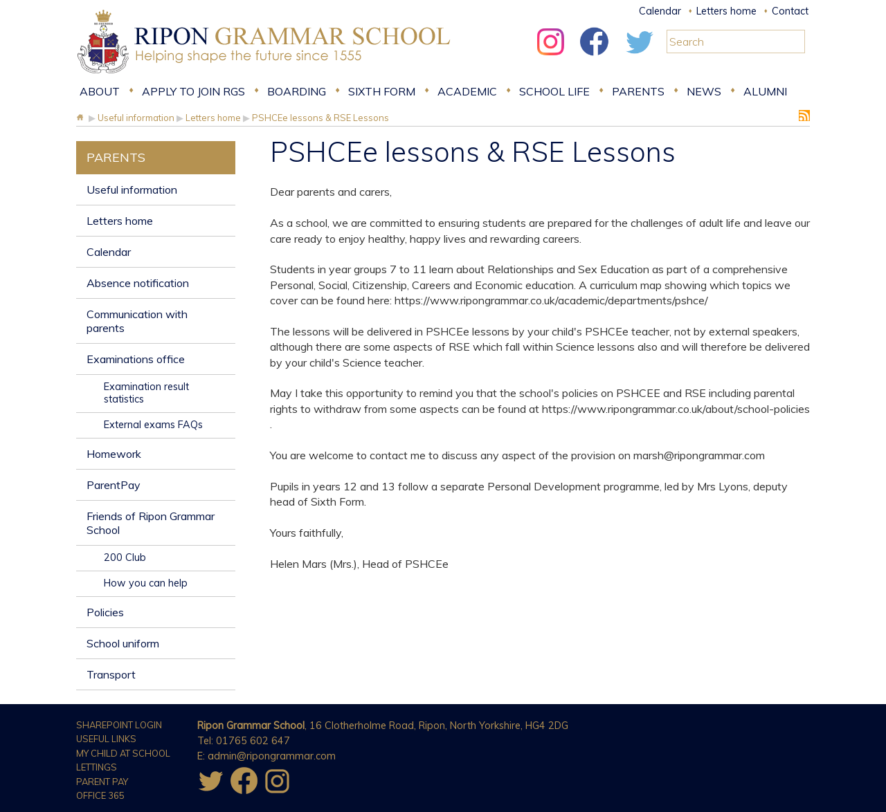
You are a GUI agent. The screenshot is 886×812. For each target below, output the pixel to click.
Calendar (660, 11)
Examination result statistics (146, 392)
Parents (638, 91)
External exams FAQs (153, 424)
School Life (554, 91)
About (100, 91)
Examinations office (136, 359)
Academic (467, 91)
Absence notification (138, 283)
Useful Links (106, 738)
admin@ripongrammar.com (272, 756)
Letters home (726, 11)
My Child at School (123, 753)
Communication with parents (137, 321)
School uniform (123, 643)
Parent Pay (102, 781)
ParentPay (114, 485)
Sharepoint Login (119, 724)
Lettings (96, 767)
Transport (111, 674)
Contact (790, 11)
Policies (105, 612)
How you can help (146, 583)
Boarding (296, 91)
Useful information (132, 189)
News (704, 91)
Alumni (765, 91)
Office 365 (100, 795)
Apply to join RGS (193, 91)
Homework (114, 454)
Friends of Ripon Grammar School (151, 523)
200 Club (125, 557)
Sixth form (381, 91)
